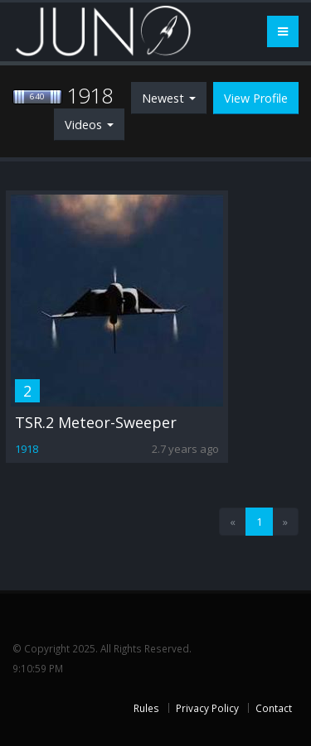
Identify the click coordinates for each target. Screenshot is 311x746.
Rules (146, 708)
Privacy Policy (207, 708)
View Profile (256, 98)
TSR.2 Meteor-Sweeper (96, 422)
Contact (273, 708)
